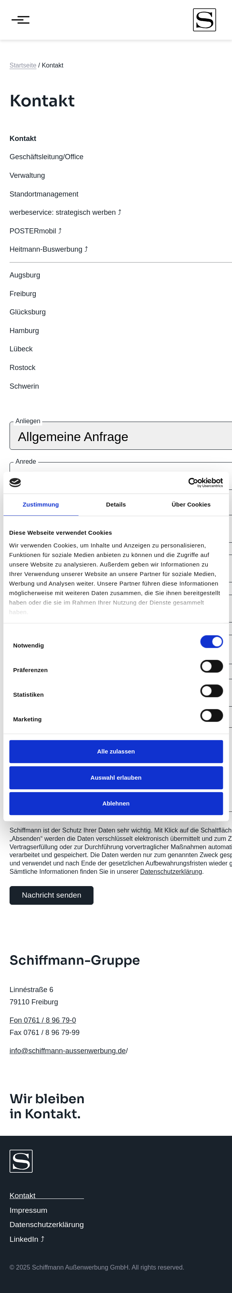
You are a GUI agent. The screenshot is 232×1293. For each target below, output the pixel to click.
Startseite (23, 65)
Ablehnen (115, 803)
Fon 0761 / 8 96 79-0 (43, 1020)
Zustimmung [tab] (41, 504)
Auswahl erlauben (115, 777)
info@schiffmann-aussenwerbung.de (68, 1051)
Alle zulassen (116, 751)
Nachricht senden (51, 895)
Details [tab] (116, 504)
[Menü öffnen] (17, 20)
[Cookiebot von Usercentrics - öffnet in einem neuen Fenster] (188, 483)
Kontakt (22, 1196)
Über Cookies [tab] (191, 504)
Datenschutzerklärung (171, 871)
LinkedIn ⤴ (27, 1239)
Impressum (28, 1210)
